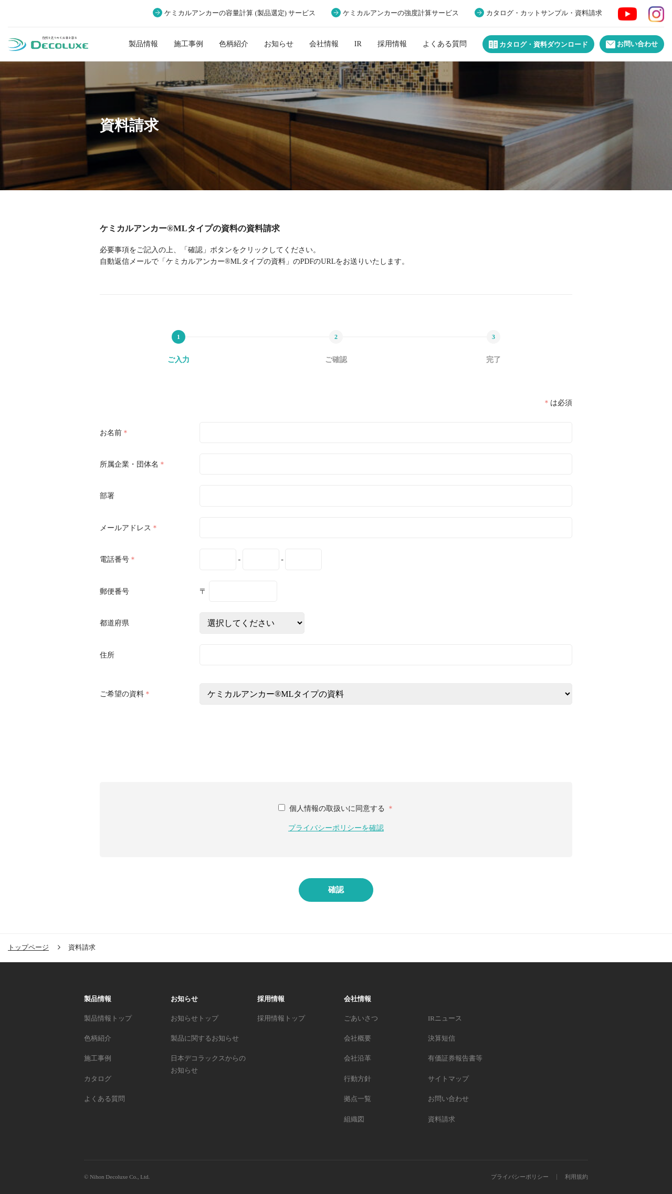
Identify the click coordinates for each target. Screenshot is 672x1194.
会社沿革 (357, 1058)
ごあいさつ (361, 1018)
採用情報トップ (281, 1018)
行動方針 (357, 1079)
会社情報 (324, 44)
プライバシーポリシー (520, 1177)
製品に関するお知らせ (205, 1038)
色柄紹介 (233, 44)
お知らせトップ (194, 1018)
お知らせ (278, 44)
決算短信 (441, 1038)
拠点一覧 (357, 1099)
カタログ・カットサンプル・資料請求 (544, 13)
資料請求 (441, 1119)
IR (358, 44)
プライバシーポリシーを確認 (336, 828)
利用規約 (576, 1177)
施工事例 (188, 44)
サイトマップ (448, 1079)
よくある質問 (445, 44)
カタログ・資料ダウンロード (538, 44)
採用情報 (392, 44)
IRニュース (445, 1018)
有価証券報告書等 (455, 1058)
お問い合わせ (632, 44)
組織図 (354, 1119)
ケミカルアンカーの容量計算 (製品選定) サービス (240, 13)
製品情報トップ (108, 1018)
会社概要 (357, 1038)
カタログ (97, 1079)
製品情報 (143, 44)
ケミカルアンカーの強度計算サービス (401, 13)
